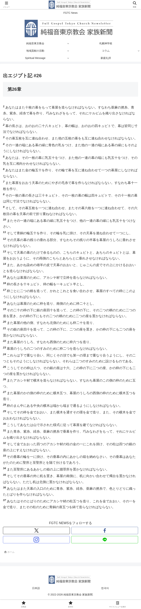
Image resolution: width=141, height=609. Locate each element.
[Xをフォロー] (36, 530)
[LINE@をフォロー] (104, 539)
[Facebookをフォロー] (104, 530)
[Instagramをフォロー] (36, 539)
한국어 (105, 588)
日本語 (36, 588)
